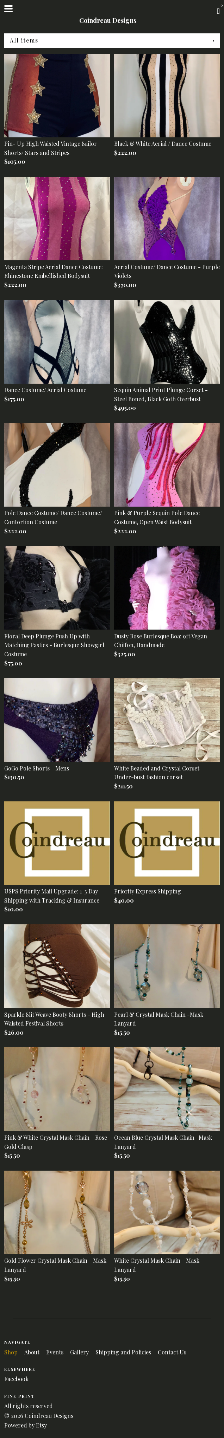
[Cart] (218, 10)
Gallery (80, 1352)
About (32, 1352)
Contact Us (172, 1352)
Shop (11, 1352)
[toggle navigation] (8, 8)
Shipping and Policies (124, 1352)
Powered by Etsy (25, 1425)
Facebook (16, 1378)
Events (55, 1352)
